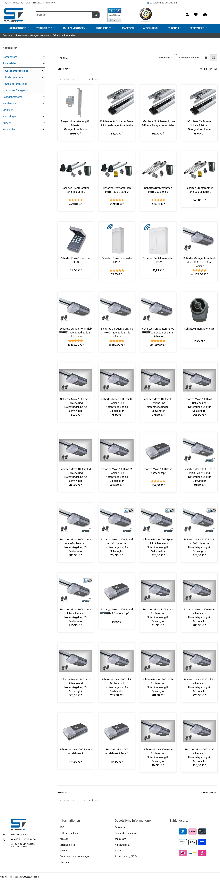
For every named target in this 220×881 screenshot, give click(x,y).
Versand (35, 877)
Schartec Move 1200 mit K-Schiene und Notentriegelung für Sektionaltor (199, 615)
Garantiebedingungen (126, 833)
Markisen (8, 109)
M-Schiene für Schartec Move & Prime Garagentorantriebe (199, 125)
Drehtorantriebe (14, 77)
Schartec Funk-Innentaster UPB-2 (158, 260)
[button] (187, 15)
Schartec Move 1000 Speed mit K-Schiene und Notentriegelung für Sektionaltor (76, 545)
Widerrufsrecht (122, 844)
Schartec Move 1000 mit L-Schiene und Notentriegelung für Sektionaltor (199, 405)
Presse (118, 850)
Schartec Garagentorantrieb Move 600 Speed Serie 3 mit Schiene (158, 332)
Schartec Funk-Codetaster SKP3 (75, 260)
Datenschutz (121, 827)
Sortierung (164, 57)
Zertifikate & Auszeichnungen (75, 856)
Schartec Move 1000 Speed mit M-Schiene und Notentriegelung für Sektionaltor (76, 615)
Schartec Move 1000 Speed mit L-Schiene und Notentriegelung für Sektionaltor (158, 545)
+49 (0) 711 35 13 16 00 (23, 839)
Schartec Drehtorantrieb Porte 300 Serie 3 (158, 189)
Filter (64, 58)
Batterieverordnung (69, 833)
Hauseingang (10, 116)
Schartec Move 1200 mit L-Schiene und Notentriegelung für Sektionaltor (116, 685)
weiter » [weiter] (93, 79)
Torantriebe (9, 63)
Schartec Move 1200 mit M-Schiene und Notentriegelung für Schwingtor (158, 685)
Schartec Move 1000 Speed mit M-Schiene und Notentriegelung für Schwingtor (199, 545)
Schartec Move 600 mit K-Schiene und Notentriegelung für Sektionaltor (199, 755)
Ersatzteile (9, 129)
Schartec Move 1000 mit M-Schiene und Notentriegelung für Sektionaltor (117, 475)
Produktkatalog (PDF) (126, 856)
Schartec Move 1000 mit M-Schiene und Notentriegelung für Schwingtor (76, 475)
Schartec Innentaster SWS (199, 328)
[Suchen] (63, 14)
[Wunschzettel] (195, 15)
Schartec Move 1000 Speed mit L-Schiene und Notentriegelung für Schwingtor (117, 545)
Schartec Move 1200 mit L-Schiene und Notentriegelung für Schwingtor (75, 685)
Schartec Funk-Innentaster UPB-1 (117, 260)
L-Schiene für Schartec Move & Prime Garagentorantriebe (158, 123)
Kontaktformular (19, 834)
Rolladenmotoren (13, 96)
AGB (62, 827)
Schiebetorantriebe (16, 83)
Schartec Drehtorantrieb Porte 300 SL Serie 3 (199, 189)
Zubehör (7, 122)
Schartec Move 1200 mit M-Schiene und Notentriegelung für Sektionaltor (199, 685)
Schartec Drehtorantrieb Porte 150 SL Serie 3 (117, 189)
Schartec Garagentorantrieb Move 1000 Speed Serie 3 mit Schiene (76, 332)
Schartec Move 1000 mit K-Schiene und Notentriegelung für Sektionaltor (116, 405)
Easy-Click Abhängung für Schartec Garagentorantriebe (75, 125)
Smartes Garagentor (17, 90)
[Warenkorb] (206, 15)
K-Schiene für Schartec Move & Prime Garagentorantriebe (117, 123)
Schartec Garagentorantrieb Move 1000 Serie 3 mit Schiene (199, 262)
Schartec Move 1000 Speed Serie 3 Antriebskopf (117, 611)
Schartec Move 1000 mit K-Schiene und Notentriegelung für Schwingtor (75, 405)
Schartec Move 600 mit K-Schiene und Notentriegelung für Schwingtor (158, 755)
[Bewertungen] (75, 200)
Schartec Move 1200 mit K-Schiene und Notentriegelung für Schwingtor (158, 615)
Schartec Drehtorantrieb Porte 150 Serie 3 (76, 189)
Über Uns (64, 862)
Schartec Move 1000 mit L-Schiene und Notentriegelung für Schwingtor (158, 405)
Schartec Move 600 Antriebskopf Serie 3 (117, 751)
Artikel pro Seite (187, 57)
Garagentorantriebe (16, 70)
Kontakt (64, 839)
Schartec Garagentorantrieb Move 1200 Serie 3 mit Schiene (117, 332)
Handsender (10, 103)
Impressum (120, 839)
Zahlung (64, 850)
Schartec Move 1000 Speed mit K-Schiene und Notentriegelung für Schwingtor (199, 475)
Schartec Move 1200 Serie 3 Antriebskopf (75, 751)
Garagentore (10, 56)
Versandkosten (67, 844)
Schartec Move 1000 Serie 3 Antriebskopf (158, 471)
